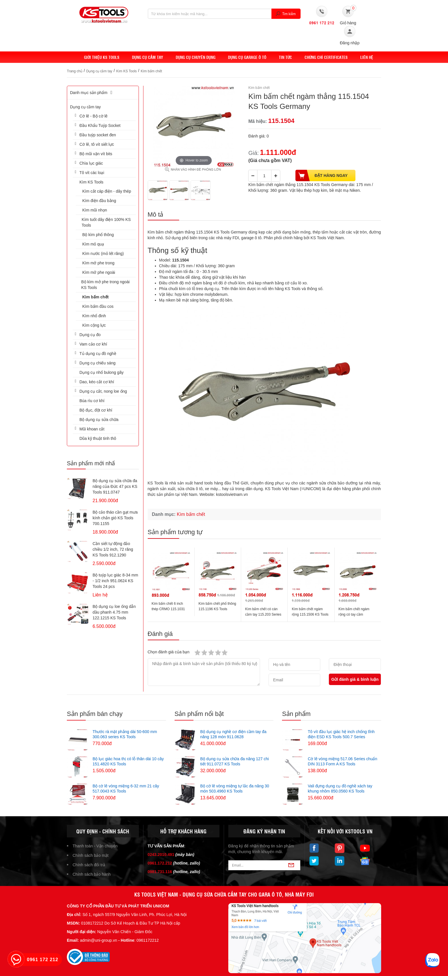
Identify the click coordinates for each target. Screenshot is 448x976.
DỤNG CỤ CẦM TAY (147, 57)
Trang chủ (74, 71)
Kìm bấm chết (151, 71)
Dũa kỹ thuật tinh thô (97, 438)
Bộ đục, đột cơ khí (95, 410)
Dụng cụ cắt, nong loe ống (103, 391)
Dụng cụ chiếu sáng (97, 363)
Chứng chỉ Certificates (326, 57)
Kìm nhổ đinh (94, 316)
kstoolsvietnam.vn (232, 494)
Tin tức (285, 57)
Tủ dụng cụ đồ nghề (97, 353)
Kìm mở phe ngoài (98, 272)
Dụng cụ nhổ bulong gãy (101, 372)
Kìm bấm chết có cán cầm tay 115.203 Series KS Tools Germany (263, 614)
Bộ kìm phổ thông (98, 234)
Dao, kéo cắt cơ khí (96, 382)
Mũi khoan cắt (91, 429)
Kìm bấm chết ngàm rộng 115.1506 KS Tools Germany (310, 614)
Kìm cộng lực (94, 325)
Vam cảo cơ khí (93, 344)
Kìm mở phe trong (98, 263)
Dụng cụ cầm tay (99, 71)
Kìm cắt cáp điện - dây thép (106, 191)
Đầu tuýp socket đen (97, 135)
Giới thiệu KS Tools (101, 57)
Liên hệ (366, 57)
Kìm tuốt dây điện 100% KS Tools (106, 222)
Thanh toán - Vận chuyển (95, 846)
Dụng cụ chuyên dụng (195, 57)
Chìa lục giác (91, 163)
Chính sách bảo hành (92, 874)
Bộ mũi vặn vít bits (95, 153)
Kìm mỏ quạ (93, 244)
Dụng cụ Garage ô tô (247, 57)
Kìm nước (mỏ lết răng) (103, 253)
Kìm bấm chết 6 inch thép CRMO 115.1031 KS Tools (168, 609)
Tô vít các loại (91, 172)
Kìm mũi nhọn (94, 210)
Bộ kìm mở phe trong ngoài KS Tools (105, 285)
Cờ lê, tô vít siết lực (96, 144)
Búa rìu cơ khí (92, 400)
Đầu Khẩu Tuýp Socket (100, 125)
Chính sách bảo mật (91, 855)
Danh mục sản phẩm (92, 92)
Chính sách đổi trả (89, 865)
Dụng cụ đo (90, 334)
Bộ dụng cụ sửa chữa (99, 419)
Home (72, 57)
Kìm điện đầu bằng (99, 200)
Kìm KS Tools (126, 71)
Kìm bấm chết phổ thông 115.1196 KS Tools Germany (217, 609)
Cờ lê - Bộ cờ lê (93, 116)
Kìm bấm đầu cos (97, 306)
